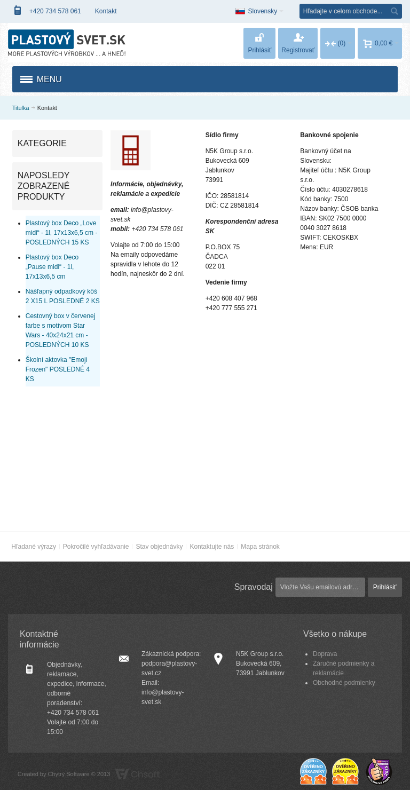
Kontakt (106, 11)
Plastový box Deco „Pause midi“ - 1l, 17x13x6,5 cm (52, 267)
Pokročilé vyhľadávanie (96, 546)
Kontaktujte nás (212, 546)
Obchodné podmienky (344, 682)
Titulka (20, 108)
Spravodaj (253, 586)
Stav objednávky (159, 546)
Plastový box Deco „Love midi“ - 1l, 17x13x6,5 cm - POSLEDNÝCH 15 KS (62, 232)
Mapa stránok (260, 546)
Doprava (325, 654)
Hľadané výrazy (33, 546)
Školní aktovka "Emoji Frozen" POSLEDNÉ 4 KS (58, 369)
